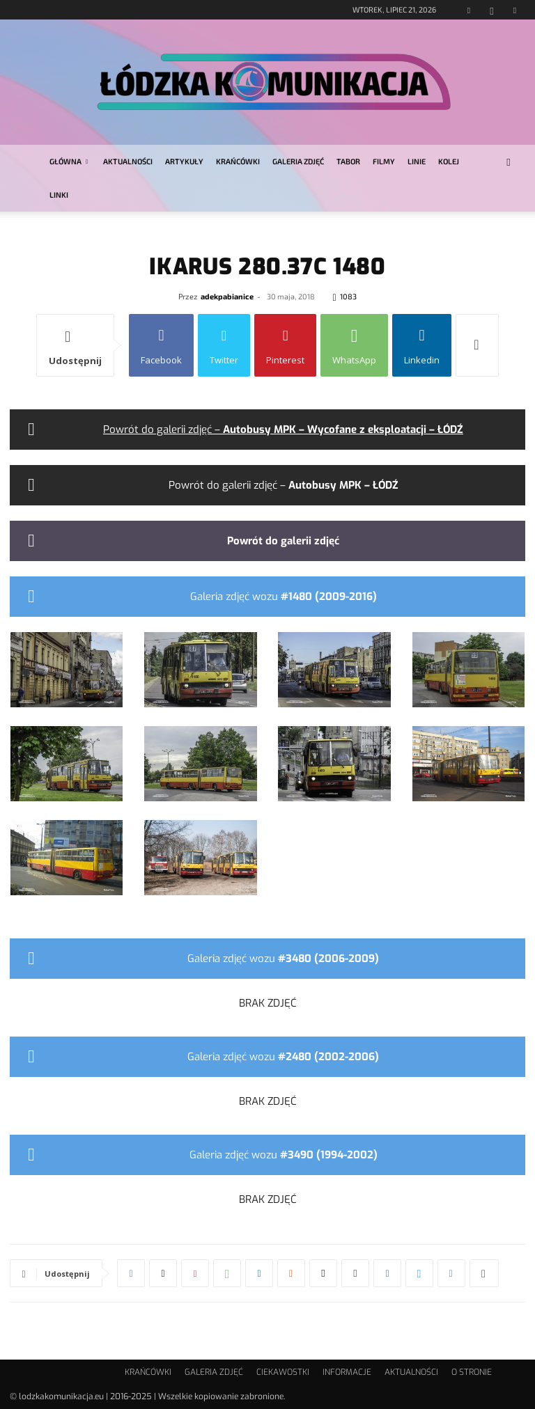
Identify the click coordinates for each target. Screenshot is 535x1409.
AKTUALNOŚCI (128, 161)
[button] (508, 161)
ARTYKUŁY (184, 161)
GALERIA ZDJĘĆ (298, 161)
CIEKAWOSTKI (282, 1372)
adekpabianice (227, 296)
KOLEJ (448, 161)
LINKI (58, 194)
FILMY (384, 161)
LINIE (417, 161)
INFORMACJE (347, 1372)
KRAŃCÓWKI (238, 161)
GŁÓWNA (68, 161)
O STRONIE (471, 1372)
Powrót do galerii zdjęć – (283, 429)
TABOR (348, 161)
